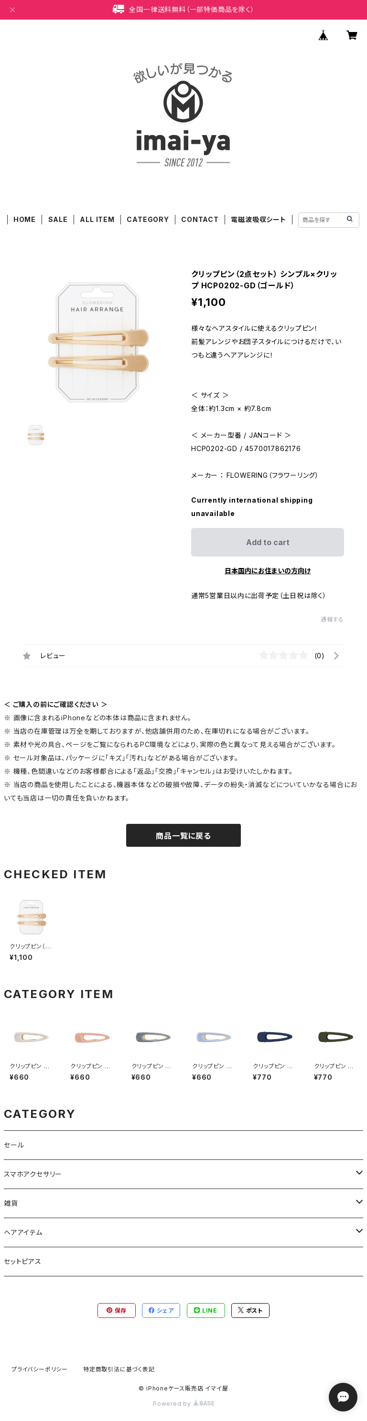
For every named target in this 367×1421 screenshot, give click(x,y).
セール (14, 1145)
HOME (24, 219)
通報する (332, 619)
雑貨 (11, 1203)
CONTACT (200, 219)
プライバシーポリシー (39, 1369)
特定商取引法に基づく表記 (119, 1369)
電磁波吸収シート (258, 219)
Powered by (183, 1403)
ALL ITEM (97, 219)
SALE (58, 219)
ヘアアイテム (23, 1232)
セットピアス (23, 1261)
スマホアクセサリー (33, 1174)
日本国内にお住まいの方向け (268, 571)
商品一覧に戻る (183, 836)
